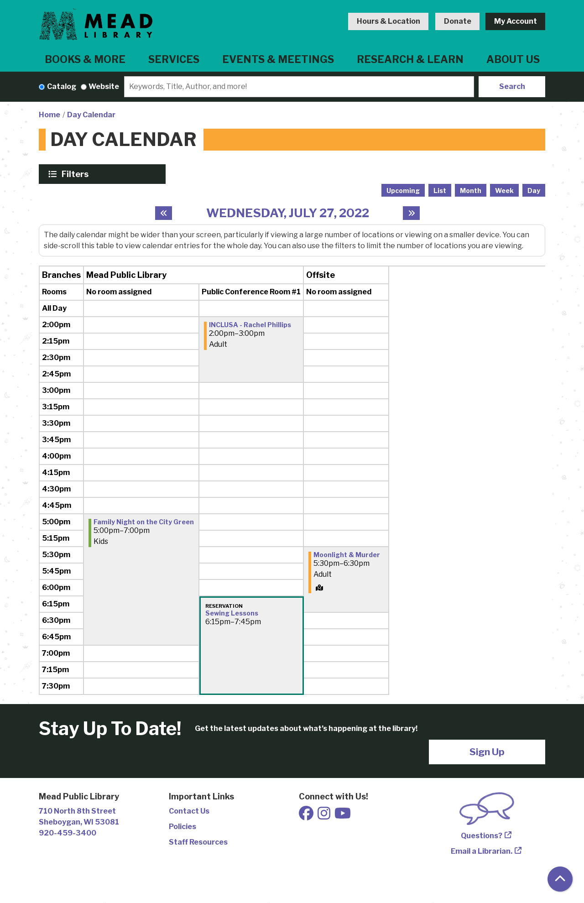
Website (104, 86)
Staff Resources (198, 842)
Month (470, 190)
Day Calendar (91, 114)
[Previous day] (163, 213)
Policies (182, 826)
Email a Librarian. (481, 851)
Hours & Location (388, 21)
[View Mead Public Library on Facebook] (307, 816)
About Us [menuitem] (513, 59)
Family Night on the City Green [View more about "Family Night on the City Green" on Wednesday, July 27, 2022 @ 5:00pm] (144, 522)
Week (504, 190)
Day (533, 190)
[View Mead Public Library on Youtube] (342, 816)
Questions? (481, 835)
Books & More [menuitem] (85, 59)
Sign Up (487, 751)
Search (512, 86)
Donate (457, 21)
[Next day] (411, 213)
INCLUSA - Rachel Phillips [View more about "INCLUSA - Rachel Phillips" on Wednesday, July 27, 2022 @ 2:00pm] (250, 325)
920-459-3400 (67, 833)
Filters (76, 174)
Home (49, 114)
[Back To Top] (560, 879)
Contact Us (189, 811)
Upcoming (403, 190)
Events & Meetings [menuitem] (278, 59)
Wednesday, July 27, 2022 (287, 213)
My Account (515, 21)
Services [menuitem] (173, 59)
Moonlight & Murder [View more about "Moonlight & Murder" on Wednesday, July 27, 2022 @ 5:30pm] (346, 555)
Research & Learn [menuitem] (410, 59)
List (439, 190)
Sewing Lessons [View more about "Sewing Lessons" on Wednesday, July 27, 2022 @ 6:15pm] (231, 613)
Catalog (61, 86)
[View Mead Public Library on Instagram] (325, 816)
